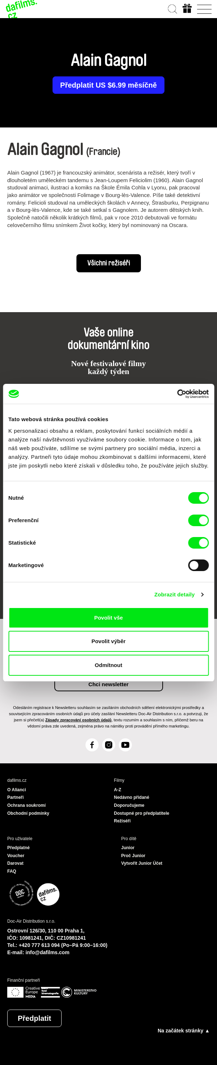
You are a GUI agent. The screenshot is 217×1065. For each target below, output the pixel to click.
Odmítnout (108, 665)
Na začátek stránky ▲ (184, 1030)
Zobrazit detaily (174, 594)
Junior (128, 847)
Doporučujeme (129, 805)
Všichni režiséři (108, 263)
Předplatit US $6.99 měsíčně (108, 85)
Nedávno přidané (131, 797)
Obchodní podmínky (28, 813)
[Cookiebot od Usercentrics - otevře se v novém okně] (177, 394)
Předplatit (34, 1018)
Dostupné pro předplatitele (142, 813)
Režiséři (122, 820)
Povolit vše (108, 618)
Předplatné (18, 847)
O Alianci (16, 789)
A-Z (117, 789)
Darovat (15, 863)
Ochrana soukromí (26, 805)
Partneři (15, 797)
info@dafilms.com (48, 952)
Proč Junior (133, 855)
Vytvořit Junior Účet (142, 863)
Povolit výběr (108, 641)
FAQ (11, 871)
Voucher (15, 855)
